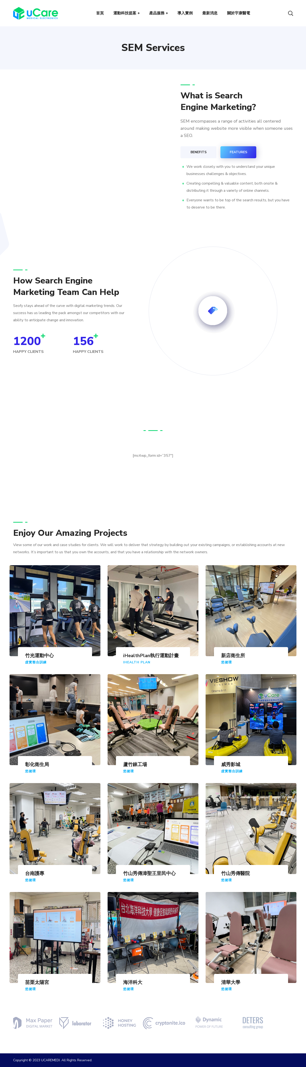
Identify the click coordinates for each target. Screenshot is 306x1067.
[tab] (198, 152)
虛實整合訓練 (36, 662)
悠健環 (226, 662)
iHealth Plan (136, 662)
